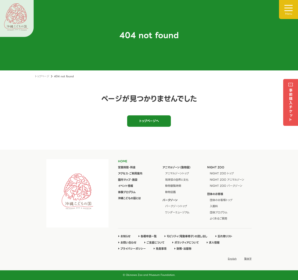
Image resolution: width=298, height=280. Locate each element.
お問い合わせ (127, 242)
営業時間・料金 (127, 167)
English (232, 259)
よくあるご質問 (218, 218)
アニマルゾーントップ (177, 173)
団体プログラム (218, 212)
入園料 (214, 206)
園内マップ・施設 (127, 180)
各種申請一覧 (147, 236)
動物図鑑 (170, 192)
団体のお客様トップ (221, 200)
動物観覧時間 (173, 186)
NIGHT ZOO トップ (222, 173)
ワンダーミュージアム (177, 212)
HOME (122, 161)
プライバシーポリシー (132, 248)
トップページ (42, 76)
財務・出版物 (182, 248)
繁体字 (248, 259)
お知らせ (124, 236)
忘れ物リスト (223, 236)
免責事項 (159, 248)
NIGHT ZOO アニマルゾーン (227, 180)
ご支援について (154, 242)
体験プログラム (127, 192)
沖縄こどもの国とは (129, 198)
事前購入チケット (290, 105)
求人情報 (213, 242)
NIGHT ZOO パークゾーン (226, 186)
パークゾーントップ (176, 206)
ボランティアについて (185, 242)
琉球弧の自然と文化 (177, 180)
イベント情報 (125, 186)
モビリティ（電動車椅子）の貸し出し (186, 236)
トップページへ (149, 121)
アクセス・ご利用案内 (130, 173)
